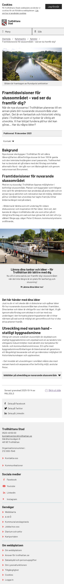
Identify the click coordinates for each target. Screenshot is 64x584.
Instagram (12, 499)
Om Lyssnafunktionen (16, 565)
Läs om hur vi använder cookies (20, 11)
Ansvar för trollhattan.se (17, 555)
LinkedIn (11, 492)
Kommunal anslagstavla (17, 521)
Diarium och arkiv (13, 531)
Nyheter (33, 39)
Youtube (11, 486)
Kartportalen (11, 536)
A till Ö (8, 516)
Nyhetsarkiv (20, 39)
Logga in (9, 579)
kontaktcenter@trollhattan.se (17, 436)
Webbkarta (10, 512)
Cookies (9, 574)
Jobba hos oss (12, 526)
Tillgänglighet (12, 570)
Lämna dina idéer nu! (33, 286)
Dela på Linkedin (16, 413)
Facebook (12, 479)
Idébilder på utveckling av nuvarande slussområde (30, 375)
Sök (38, 31)
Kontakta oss (11, 458)
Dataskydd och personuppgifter (21, 560)
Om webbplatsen (13, 550)
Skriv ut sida (55, 390)
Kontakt (7, 141)
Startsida (6, 39)
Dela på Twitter (15, 408)
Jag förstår (53, 6)
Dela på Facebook (16, 403)
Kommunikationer (14, 465)
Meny (6, 31)
